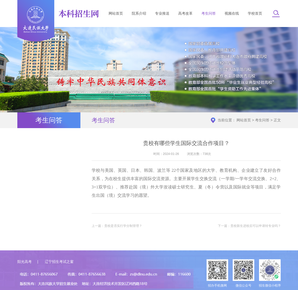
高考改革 (185, 13)
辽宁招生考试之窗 (59, 275)
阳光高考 (24, 275)
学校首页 (255, 13)
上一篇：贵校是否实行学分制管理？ (117, 227)
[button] (276, 13)
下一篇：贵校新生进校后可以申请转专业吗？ (249, 227)
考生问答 (208, 13)
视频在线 (232, 13)
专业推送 (162, 13)
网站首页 (116, 13)
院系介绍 (139, 13)
